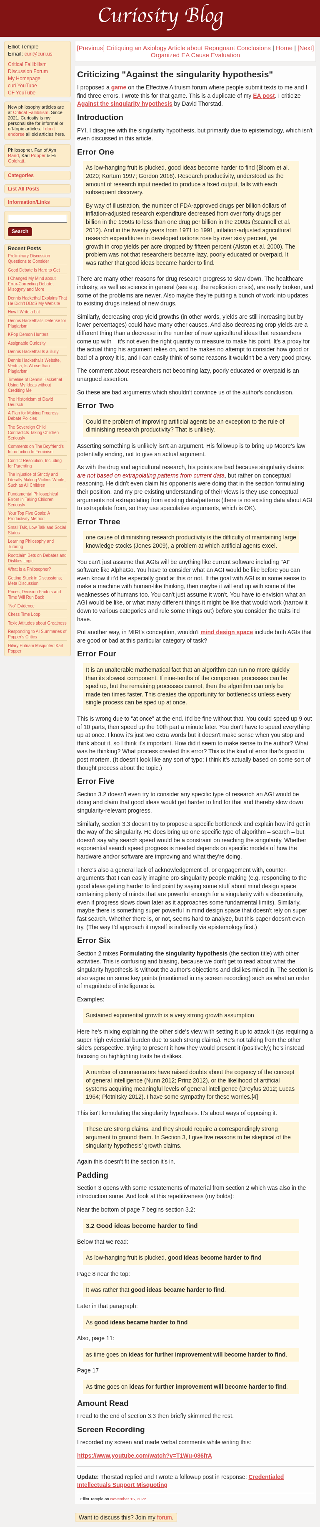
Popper (38, 155)
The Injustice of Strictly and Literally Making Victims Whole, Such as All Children (36, 480)
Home (284, 47)
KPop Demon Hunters (28, 334)
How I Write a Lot (24, 312)
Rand (13, 155)
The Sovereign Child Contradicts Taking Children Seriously (33, 432)
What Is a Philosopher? (29, 569)
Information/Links (29, 202)
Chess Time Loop (24, 614)
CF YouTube (21, 93)
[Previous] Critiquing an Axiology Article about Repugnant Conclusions (174, 47)
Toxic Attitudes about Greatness (37, 623)
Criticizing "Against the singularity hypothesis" (175, 74)
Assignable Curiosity (27, 343)
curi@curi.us (38, 54)
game (119, 87)
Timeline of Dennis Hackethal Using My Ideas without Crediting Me (35, 385)
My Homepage (24, 78)
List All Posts (24, 189)
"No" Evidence (21, 606)
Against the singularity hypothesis (124, 103)
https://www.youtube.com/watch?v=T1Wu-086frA (144, 1455)
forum (164, 1517)
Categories (21, 175)
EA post (264, 95)
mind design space (226, 632)
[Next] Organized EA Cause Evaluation (232, 51)
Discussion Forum (28, 71)
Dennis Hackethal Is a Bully (33, 351)
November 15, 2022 (128, 1499)
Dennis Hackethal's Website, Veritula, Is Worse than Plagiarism (34, 365)
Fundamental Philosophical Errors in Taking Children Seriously (33, 499)
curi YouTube (22, 86)
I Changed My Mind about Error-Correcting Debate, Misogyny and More (32, 284)
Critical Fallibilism (27, 64)
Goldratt (16, 160)
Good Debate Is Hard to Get (34, 270)
